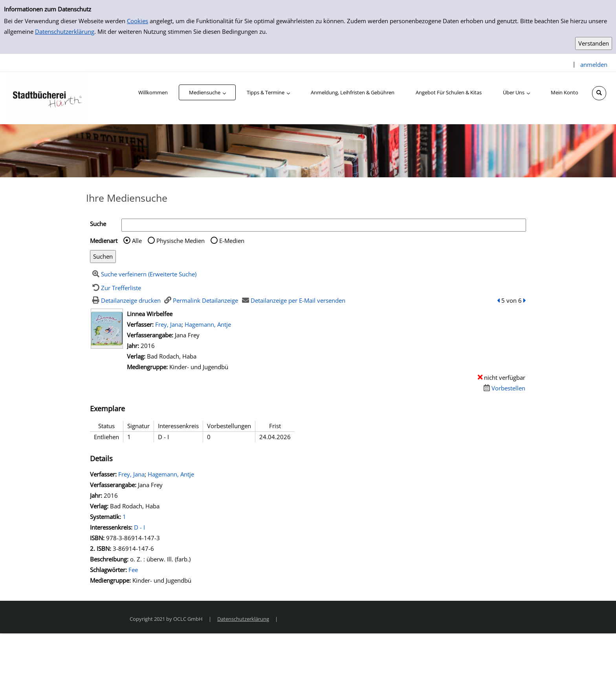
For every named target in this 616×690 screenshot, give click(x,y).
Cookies (137, 21)
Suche (98, 224)
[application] (207, 92)
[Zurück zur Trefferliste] (115, 288)
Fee (133, 570)
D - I (139, 527)
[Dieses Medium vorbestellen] (503, 388)
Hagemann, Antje (208, 324)
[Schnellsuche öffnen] (599, 93)
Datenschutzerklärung (64, 31)
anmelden (593, 64)
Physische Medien (180, 241)
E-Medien (231, 241)
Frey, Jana (168, 324)
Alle (137, 241)
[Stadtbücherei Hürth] (47, 97)
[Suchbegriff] (323, 225)
